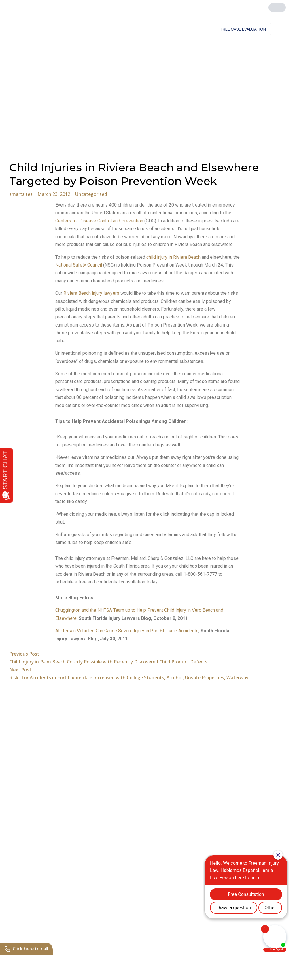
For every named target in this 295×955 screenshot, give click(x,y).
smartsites (21, 194)
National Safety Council (78, 265)
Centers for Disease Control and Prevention (99, 221)
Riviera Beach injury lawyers (91, 293)
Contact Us (194, 29)
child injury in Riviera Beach (173, 257)
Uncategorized (91, 194)
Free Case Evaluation (243, 29)
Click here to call (26, 948)
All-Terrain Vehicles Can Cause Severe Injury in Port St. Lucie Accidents (126, 630)
